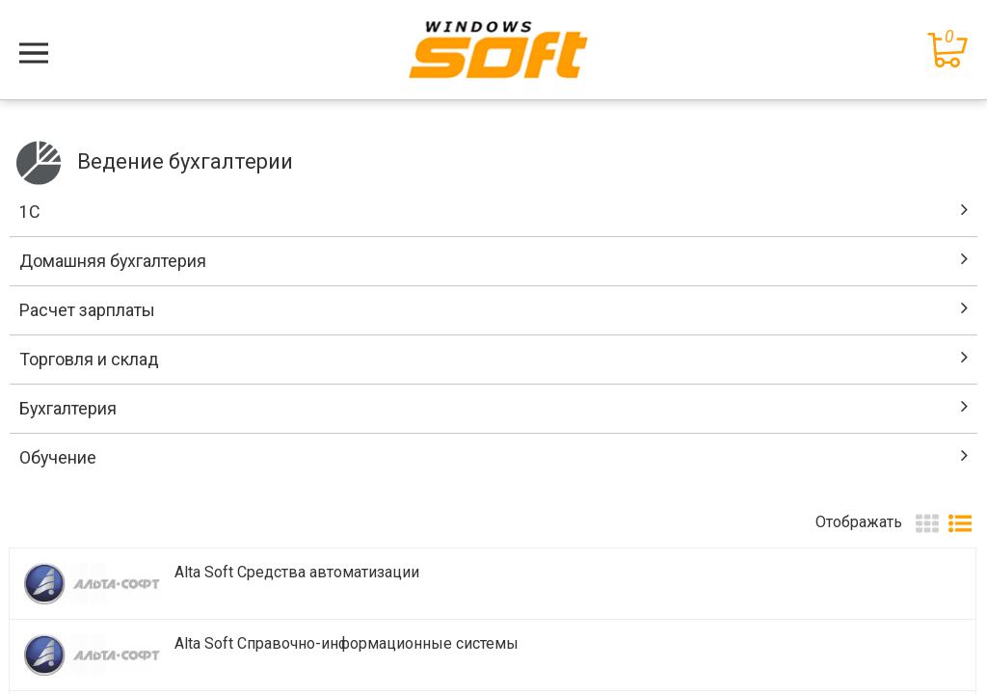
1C (29, 211)
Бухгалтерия (68, 408)
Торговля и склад (89, 359)
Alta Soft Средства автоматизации (296, 572)
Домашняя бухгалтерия (112, 261)
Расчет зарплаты (87, 310)
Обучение (57, 457)
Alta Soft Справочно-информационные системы (346, 643)
